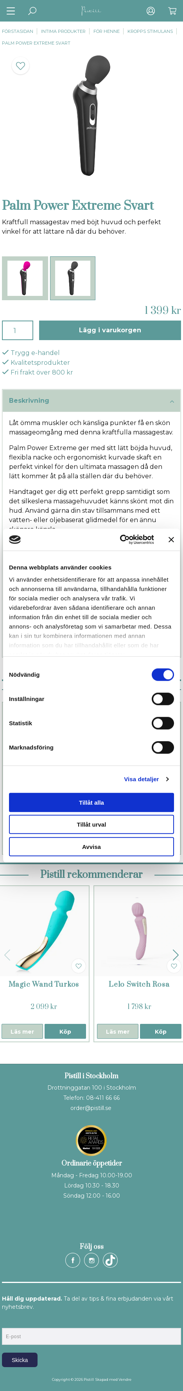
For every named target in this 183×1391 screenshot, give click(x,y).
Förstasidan (17, 31)
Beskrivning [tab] (91, 401)
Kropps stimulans (150, 31)
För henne (106, 31)
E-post (9, 1321)
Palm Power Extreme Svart (36, 43)
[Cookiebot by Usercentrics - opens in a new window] (120, 540)
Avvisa (91, 846)
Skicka (20, 1360)
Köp (65, 1031)
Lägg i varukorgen (110, 330)
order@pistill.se (90, 1108)
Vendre (124, 1379)
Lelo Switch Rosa (139, 984)
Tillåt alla (91, 802)
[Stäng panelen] (171, 539)
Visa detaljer (141, 779)
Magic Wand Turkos (44, 984)
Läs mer (22, 1031)
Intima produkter (63, 31)
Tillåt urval (91, 824)
